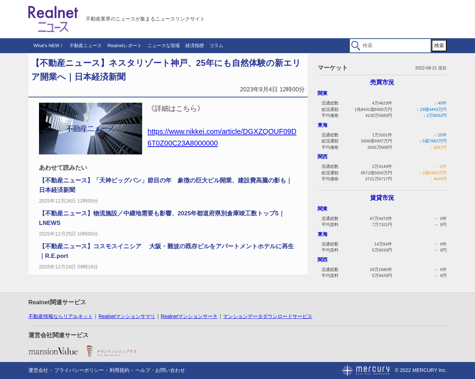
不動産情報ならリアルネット (60, 316)
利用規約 (119, 370)
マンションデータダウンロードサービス (267, 316)
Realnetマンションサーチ (189, 316)
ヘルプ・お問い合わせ (160, 370)
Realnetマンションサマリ (127, 316)
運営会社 (38, 370)
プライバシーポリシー (79, 370)
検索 (439, 45)
